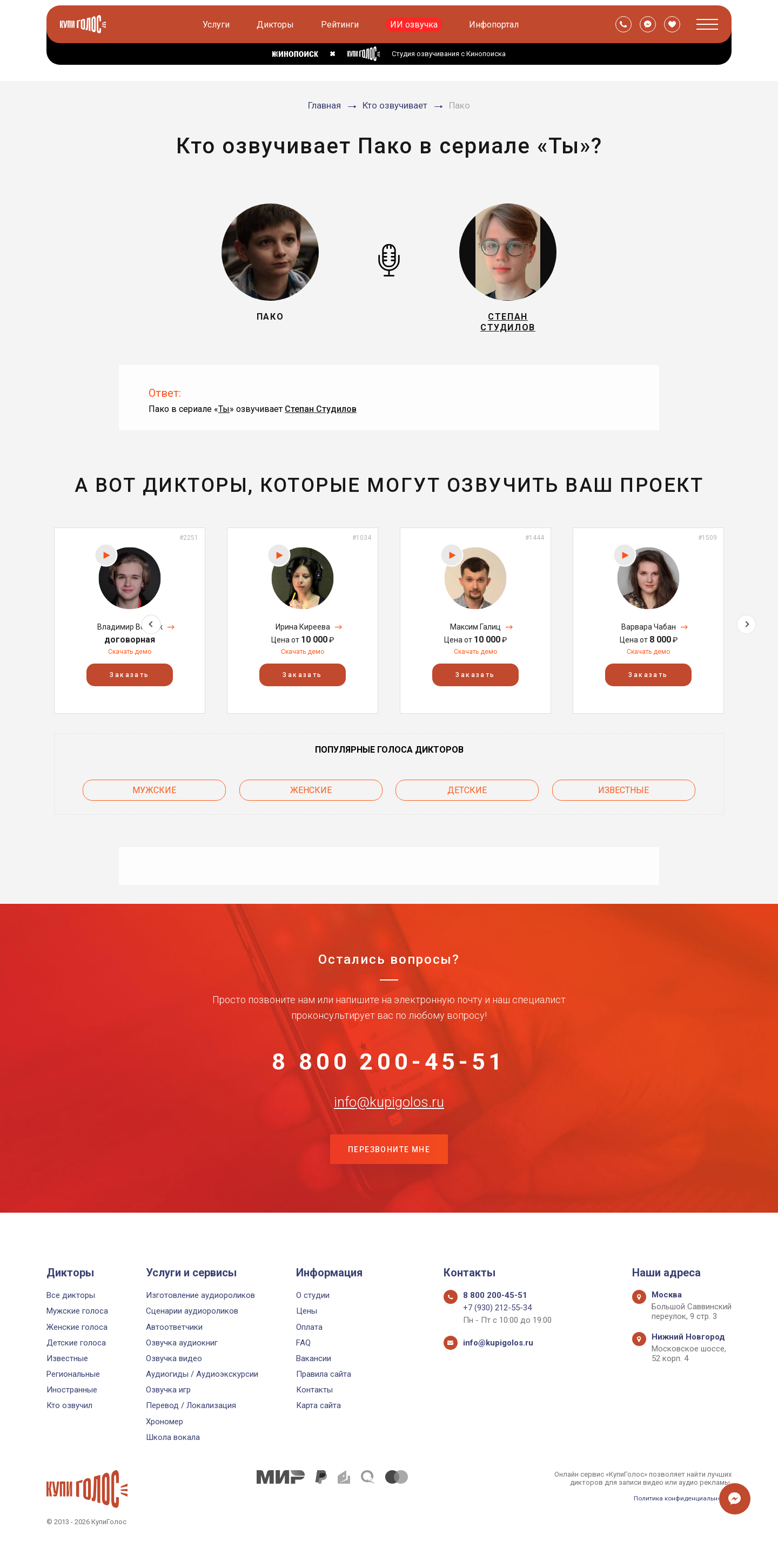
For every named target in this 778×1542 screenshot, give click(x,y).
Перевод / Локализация (191, 1405)
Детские (467, 794)
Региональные (73, 1374)
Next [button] (746, 627)
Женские (311, 794)
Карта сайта (318, 1405)
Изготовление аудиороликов (200, 1295)
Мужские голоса (77, 1311)
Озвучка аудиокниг (182, 1343)
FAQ (303, 1343)
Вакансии (313, 1358)
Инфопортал (495, 24)
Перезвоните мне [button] (389, 1175)
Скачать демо (129, 658)
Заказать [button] (129, 681)
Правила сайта (323, 1374)
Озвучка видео (174, 1358)
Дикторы (277, 24)
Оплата (309, 1327)
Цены (306, 1311)
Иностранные (71, 1390)
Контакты (314, 1390)
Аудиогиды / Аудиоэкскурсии (202, 1374)
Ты (224, 415)
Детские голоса (76, 1343)
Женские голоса (77, 1327)
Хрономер (164, 1421)
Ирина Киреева (303, 632)
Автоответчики (174, 1327)
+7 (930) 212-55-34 (497, 1308)
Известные (623, 794)
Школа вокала (173, 1437)
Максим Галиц (475, 632)
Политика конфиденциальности (679, 1498)
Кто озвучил (69, 1405)
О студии (313, 1295)
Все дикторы (70, 1295)
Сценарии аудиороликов (192, 1311)
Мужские (154, 794)
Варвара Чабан (648, 632)
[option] (129, 627)
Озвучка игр (168, 1390)
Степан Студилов (321, 415)
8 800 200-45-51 (389, 1068)
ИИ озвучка (415, 24)
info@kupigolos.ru (389, 1121)
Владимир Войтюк (130, 632)
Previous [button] (32, 627)
